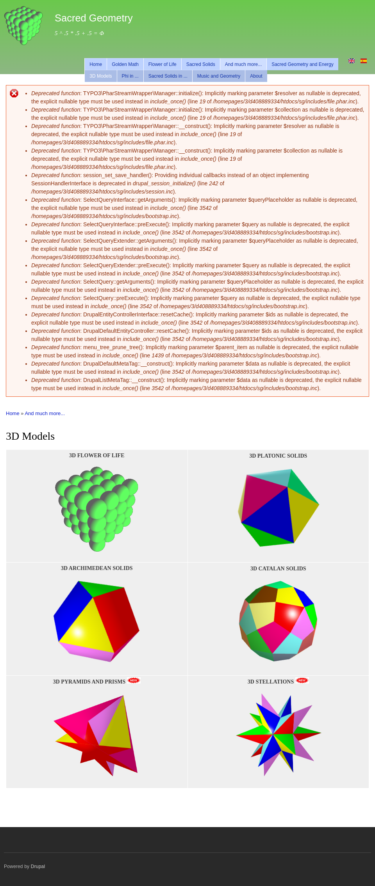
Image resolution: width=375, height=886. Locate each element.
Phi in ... (130, 76)
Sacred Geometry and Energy (302, 64)
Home (95, 64)
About (256, 76)
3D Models (100, 76)
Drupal (38, 866)
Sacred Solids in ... (168, 76)
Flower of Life (162, 64)
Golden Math (125, 64)
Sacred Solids (200, 64)
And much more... (243, 64)
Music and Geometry (219, 76)
